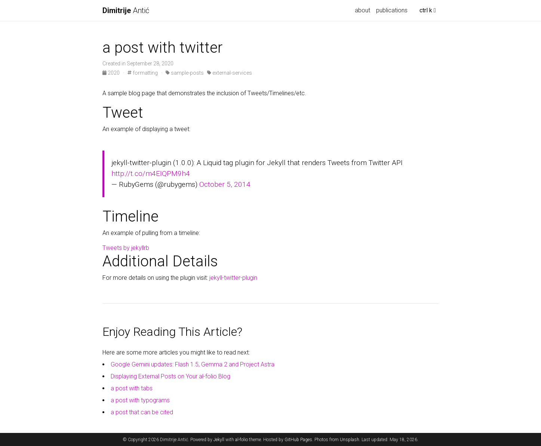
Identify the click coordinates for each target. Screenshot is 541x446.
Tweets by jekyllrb (125, 247)
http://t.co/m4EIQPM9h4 (150, 173)
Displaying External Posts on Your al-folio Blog (170, 376)
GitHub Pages (298, 439)
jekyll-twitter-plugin (233, 277)
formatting (142, 73)
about (362, 10)
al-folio (241, 439)
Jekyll (218, 439)
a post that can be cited (142, 412)
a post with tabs (132, 388)
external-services (229, 73)
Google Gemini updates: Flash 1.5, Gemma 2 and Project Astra (192, 364)
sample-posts (185, 73)
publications (392, 10)
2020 (111, 73)
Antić (125, 10)
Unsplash (349, 439)
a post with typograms (140, 400)
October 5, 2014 (224, 184)
